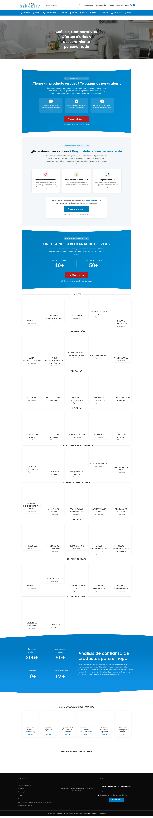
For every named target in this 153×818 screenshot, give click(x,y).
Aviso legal (21, 794)
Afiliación (21, 790)
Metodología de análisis (25, 800)
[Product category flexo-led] (32, 536)
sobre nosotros (111, 669)
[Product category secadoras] (76, 309)
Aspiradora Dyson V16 (49, 729)
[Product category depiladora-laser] (54, 464)
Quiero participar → (76, 119)
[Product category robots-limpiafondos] (121, 578)
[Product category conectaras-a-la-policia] (32, 499)
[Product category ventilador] (121, 348)
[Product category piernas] (121, 390)
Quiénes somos (22, 780)
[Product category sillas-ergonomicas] (99, 539)
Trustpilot (101, 780)
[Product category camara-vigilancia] (54, 501)
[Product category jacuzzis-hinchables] (99, 578)
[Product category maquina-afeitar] (76, 464)
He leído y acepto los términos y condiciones (112, 797)
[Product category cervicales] (99, 390)
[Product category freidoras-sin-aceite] (76, 425)
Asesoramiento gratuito (25, 807)
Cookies (20, 797)
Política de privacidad (24, 787)
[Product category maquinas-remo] (54, 616)
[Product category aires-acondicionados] (32, 350)
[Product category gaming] (76, 536)
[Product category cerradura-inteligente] (76, 501)
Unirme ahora (76, 275)
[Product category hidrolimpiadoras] (76, 578)
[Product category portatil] (54, 351)
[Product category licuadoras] (99, 425)
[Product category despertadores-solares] (54, 390)
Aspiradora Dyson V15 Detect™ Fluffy (30, 730)
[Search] (63, 5)
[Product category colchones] (32, 388)
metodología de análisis (103, 672)
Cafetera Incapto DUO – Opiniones (104, 730)
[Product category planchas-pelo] (99, 458)
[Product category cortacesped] (54, 573)
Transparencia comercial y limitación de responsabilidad (35, 804)
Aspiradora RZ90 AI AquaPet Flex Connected (67, 730)
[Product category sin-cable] (99, 308)
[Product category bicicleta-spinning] (32, 615)
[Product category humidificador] (99, 347)
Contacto (21, 783)
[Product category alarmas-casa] (99, 501)
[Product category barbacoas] (32, 576)
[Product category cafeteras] (54, 427)
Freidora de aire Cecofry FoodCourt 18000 (85, 731)
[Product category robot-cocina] (121, 427)
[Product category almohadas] (76, 390)
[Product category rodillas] (121, 539)
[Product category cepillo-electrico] (32, 461)
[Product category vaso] (32, 427)
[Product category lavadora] (32, 311)
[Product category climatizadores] (76, 347)
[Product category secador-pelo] (121, 462)
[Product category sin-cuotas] (121, 501)
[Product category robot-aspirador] (121, 313)
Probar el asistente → (76, 209)
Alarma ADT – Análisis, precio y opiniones (123, 730)
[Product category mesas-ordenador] (54, 538)
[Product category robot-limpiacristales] (54, 310)
